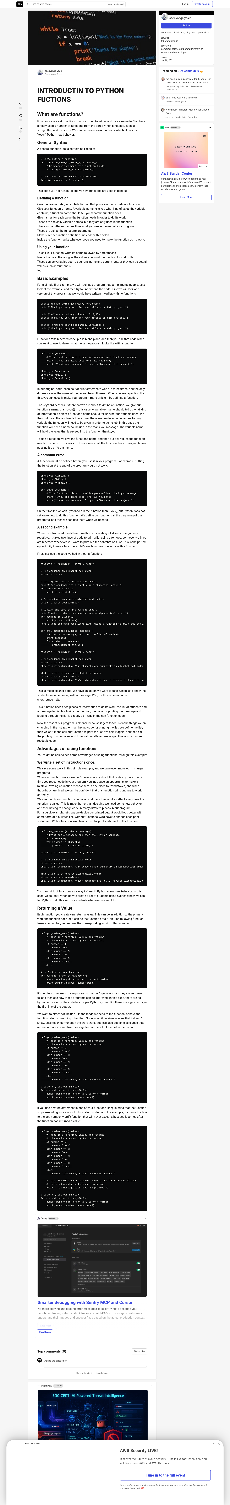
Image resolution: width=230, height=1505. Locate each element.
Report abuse (102, 1373)
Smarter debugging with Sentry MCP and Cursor (85, 1302)
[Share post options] (21, 150)
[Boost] (21, 139)
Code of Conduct (84, 1373)
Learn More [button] (186, 197)
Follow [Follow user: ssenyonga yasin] (186, 25)
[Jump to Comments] (21, 117)
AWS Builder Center (176, 173)
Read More (45, 1332)
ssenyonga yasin (53, 71)
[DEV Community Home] (19, 4)
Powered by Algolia (115, 4)
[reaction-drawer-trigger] (21, 105)
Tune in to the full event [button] (165, 1475)
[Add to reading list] (21, 129)
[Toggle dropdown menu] (145, 1218)
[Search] (29, 4)
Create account (202, 4)
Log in (185, 4)
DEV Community (188, 71)
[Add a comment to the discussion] (95, 1362)
